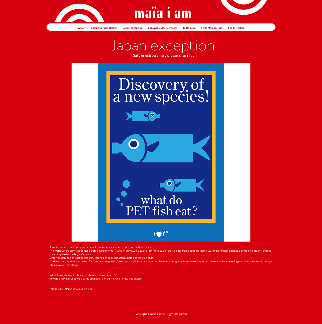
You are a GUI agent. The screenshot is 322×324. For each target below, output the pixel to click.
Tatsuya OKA (71, 288)
